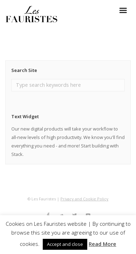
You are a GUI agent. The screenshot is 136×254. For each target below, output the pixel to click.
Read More (102, 243)
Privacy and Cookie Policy (84, 198)
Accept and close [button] (65, 244)
